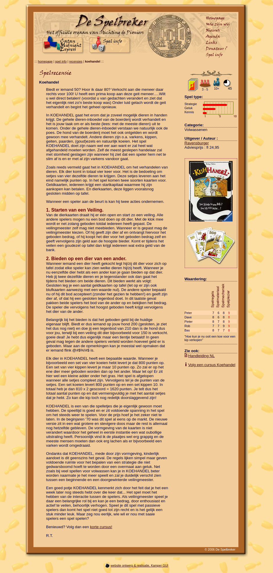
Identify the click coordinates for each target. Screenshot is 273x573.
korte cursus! (101, 527)
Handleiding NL (201, 356)
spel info (61, 61)
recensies (76, 61)
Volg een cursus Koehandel (211, 365)
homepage (45, 61)
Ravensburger (197, 143)
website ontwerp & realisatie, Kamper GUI (139, 565)
